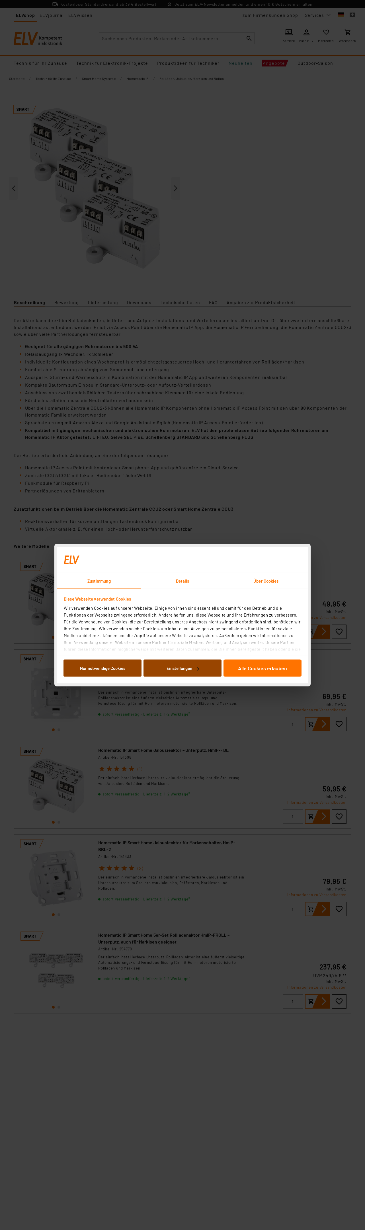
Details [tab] (182, 580)
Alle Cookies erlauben (262, 668)
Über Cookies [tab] (265, 580)
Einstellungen (183, 668)
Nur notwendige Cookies (102, 668)
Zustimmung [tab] (99, 580)
